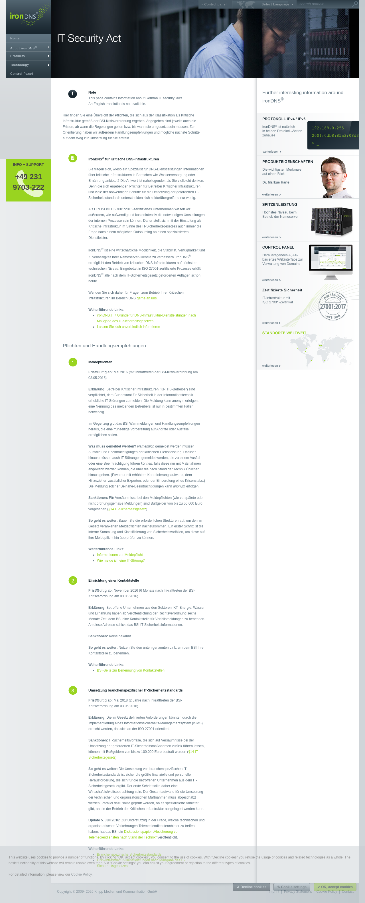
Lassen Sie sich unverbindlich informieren (128, 327)
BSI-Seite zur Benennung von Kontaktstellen (131, 670)
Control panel (215, 4)
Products (17, 56)
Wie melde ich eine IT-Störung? (121, 561)
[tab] (28, 47)
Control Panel (21, 73)
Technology (19, 64)
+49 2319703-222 (28, 181)
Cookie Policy (81, 874)
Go (355, 4)
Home (15, 38)
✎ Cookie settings (292, 887)
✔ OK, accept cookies (335, 887)
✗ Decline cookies (251, 887)
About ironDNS (23, 48)
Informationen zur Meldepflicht (120, 555)
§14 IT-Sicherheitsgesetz (127, 509)
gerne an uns (147, 298)
